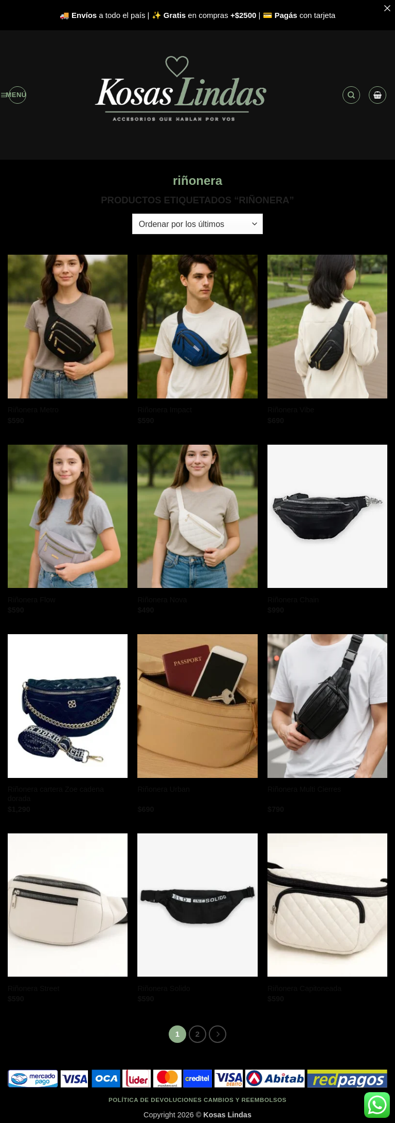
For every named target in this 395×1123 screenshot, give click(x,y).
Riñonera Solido (163, 988)
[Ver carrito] (377, 95)
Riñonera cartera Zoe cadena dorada (56, 794)
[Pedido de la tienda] (197, 224)
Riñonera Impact (164, 410)
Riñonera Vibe (290, 410)
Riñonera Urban (163, 789)
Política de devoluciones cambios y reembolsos (197, 1099)
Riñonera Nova (162, 600)
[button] (17, 95)
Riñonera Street (34, 988)
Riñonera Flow (32, 600)
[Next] (217, 1034)
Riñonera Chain (293, 600)
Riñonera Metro (33, 410)
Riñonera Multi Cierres (304, 789)
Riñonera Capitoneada (304, 988)
